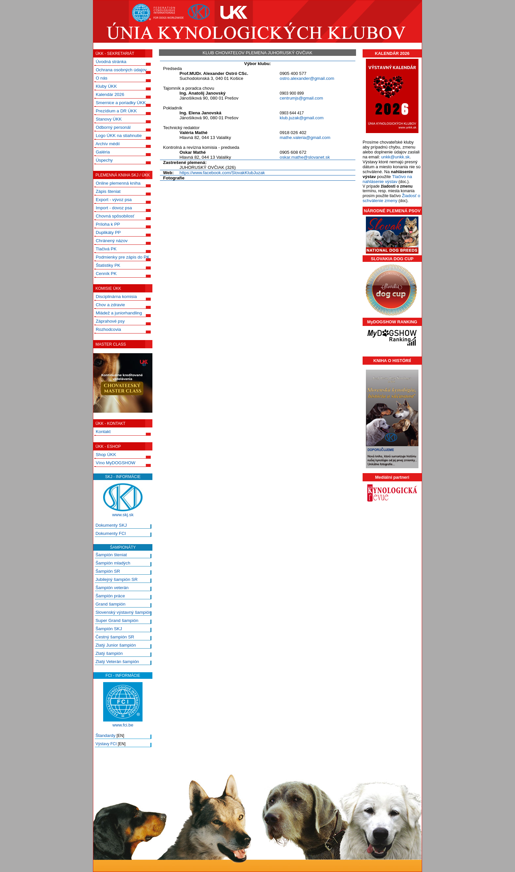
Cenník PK (106, 273)
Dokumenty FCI (111, 533)
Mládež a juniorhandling (119, 312)
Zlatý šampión (109, 653)
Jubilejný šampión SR (117, 579)
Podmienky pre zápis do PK (122, 257)
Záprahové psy (110, 321)
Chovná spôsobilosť (115, 216)
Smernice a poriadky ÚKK (121, 102)
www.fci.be (122, 725)
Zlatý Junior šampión (116, 645)
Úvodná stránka (111, 61)
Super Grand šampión (117, 620)
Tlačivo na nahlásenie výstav (387, 179)
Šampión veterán (112, 587)
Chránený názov (111, 240)
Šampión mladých (113, 563)
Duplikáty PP (108, 232)
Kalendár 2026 (110, 94)
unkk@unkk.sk (395, 156)
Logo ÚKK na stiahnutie (119, 135)
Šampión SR (108, 571)
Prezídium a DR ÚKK (116, 110)
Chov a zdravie (110, 304)
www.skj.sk (122, 514)
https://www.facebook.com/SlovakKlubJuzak (222, 172)
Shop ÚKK (106, 454)
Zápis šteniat (108, 191)
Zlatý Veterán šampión (117, 661)
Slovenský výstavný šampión (123, 612)
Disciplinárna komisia (116, 296)
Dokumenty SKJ (111, 525)
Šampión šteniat (111, 554)
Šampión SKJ (109, 628)
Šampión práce (110, 595)
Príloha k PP (108, 224)
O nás (101, 78)
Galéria (103, 151)
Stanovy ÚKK (109, 119)
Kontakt (103, 431)
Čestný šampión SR (115, 636)
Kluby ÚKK (106, 86)
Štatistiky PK (108, 265)
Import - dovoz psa (114, 207)
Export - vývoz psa (114, 199)
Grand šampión (110, 604)
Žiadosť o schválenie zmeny (391, 198)
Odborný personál (113, 127)
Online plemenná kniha (118, 183)
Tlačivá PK (106, 248)
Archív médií (108, 143)
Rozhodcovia (108, 329)
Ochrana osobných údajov (121, 69)
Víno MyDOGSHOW (115, 462)
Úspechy (104, 160)
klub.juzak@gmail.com (302, 117)
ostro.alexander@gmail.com (307, 78)
